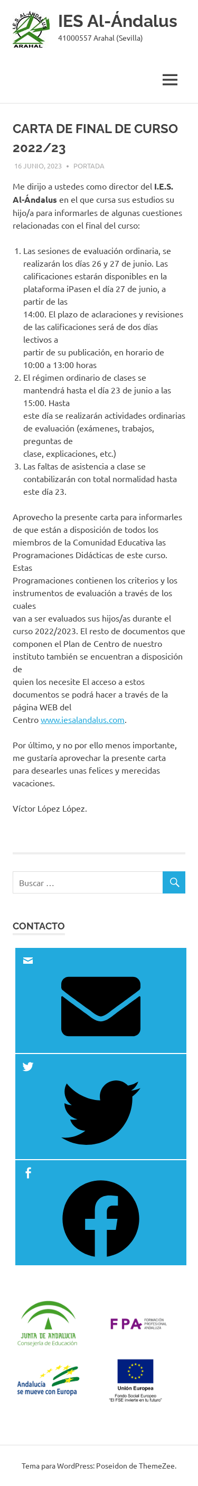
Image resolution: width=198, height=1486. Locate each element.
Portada (89, 165)
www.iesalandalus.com (83, 719)
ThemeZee (157, 1465)
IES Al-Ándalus (117, 21)
